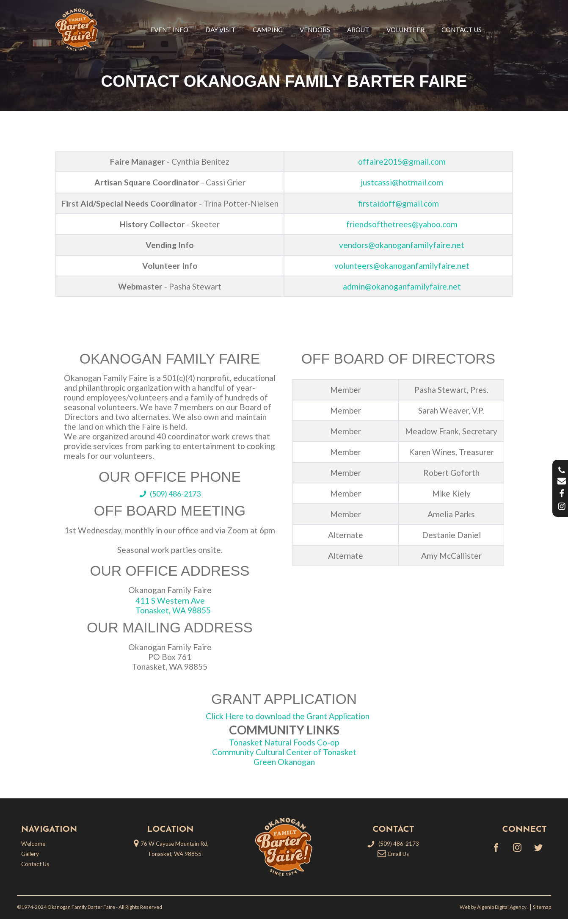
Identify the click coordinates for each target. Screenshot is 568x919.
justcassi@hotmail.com (402, 182)
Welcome (33, 843)
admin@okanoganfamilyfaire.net (402, 286)
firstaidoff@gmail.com (398, 203)
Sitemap (542, 907)
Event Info (169, 29)
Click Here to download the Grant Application (287, 716)
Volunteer (405, 29)
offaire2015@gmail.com (402, 161)
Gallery (30, 853)
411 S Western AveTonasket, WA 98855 (173, 605)
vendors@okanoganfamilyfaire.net (401, 245)
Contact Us (461, 29)
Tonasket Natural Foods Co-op (284, 742)
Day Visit (220, 29)
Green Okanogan (284, 762)
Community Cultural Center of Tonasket (284, 752)
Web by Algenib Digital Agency (494, 907)
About (358, 29)
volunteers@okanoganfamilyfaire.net (401, 265)
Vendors (315, 29)
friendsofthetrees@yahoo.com (402, 224)
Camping (268, 29)
